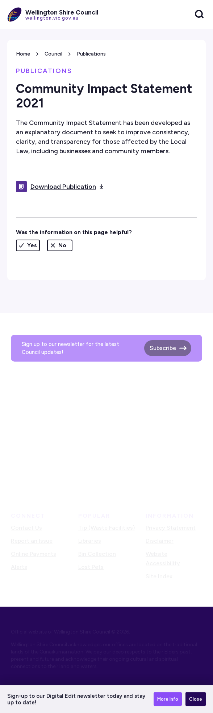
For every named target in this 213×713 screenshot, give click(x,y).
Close (195, 699)
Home (23, 54)
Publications (91, 54)
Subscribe (163, 348)
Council (53, 54)
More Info (167, 699)
